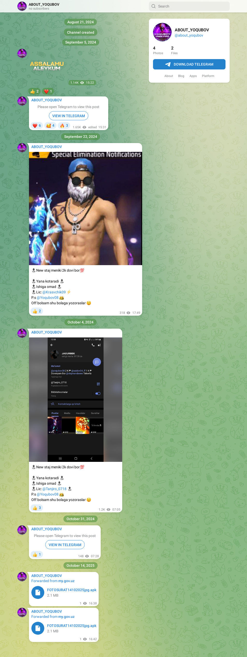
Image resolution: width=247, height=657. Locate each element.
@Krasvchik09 (54, 292)
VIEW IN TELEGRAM (68, 116)
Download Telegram (189, 64)
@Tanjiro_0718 (54, 489)
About (168, 76)
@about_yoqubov (189, 35)
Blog (181, 76)
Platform (208, 76)
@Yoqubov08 (48, 297)
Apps (193, 76)
